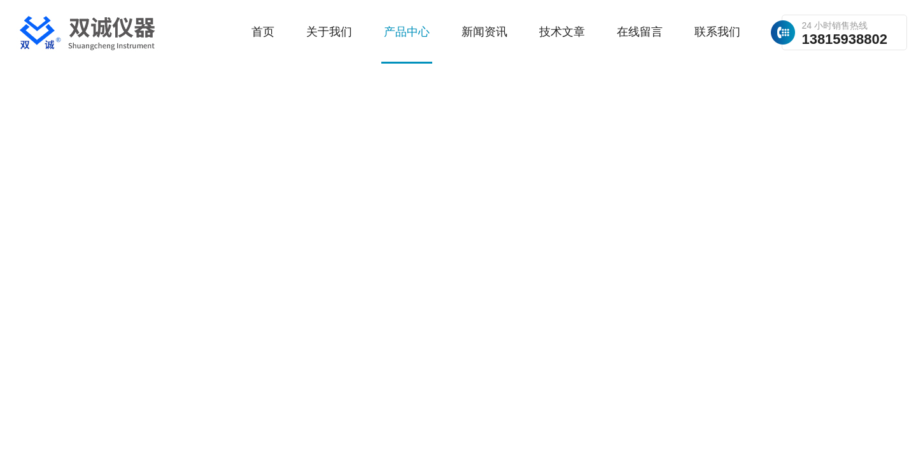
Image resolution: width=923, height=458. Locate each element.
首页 (262, 31)
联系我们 (717, 31)
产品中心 (407, 31)
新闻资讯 (484, 31)
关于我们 (329, 31)
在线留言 (640, 31)
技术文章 (562, 31)
